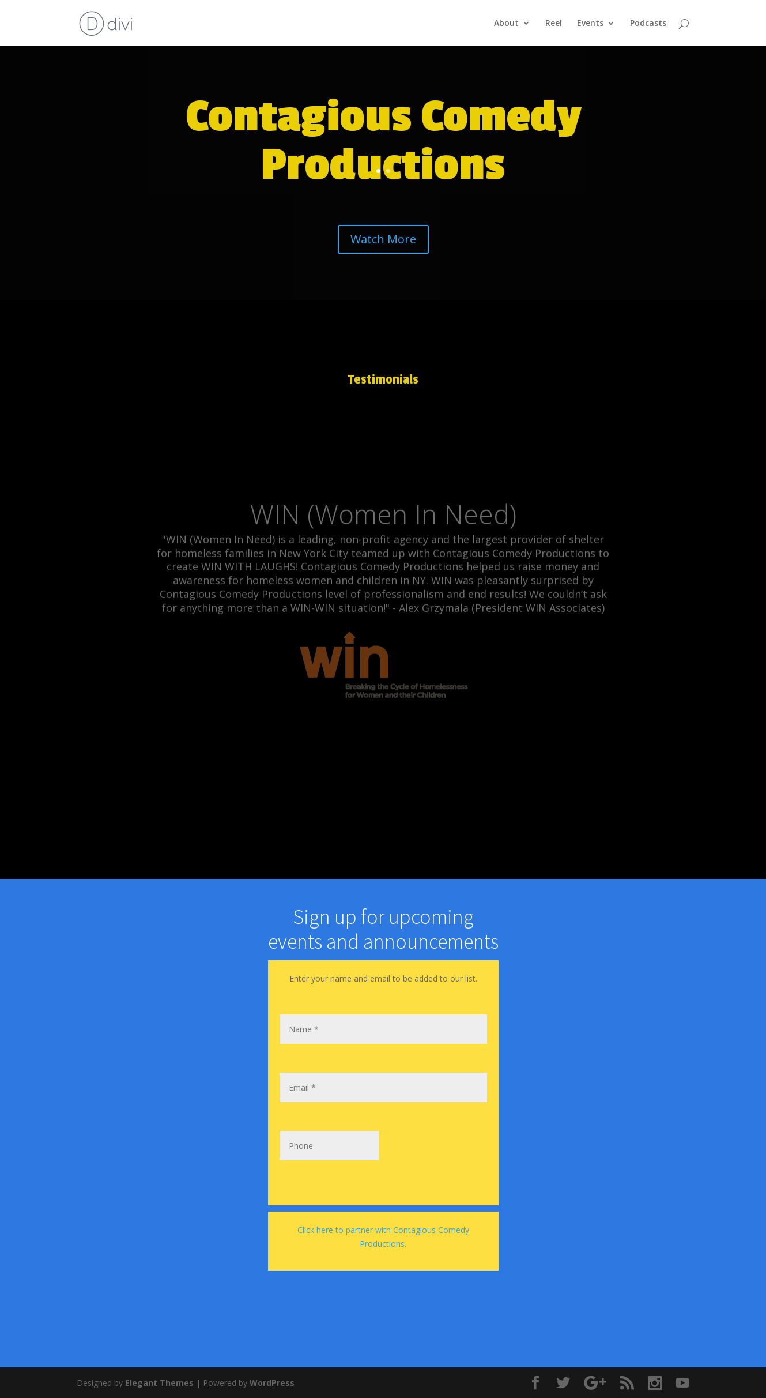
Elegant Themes (159, 1382)
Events (590, 23)
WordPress (272, 1382)
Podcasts (648, 23)
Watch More (383, 239)
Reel (553, 23)
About (506, 23)
